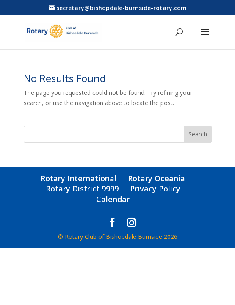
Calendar (113, 199)
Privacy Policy (155, 188)
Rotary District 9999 (82, 188)
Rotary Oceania (156, 178)
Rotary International (78, 178)
